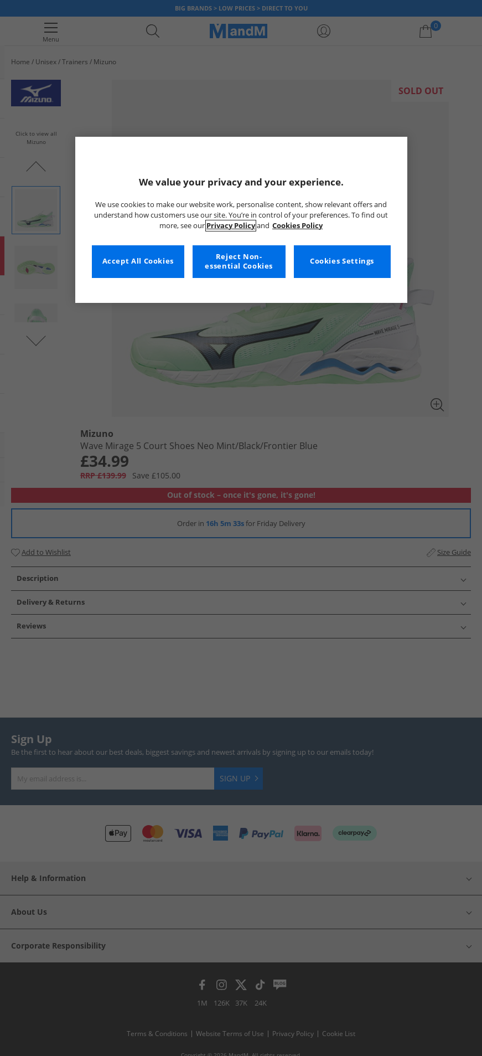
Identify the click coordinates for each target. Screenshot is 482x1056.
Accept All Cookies (138, 261)
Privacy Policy (230, 225)
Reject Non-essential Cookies (239, 261)
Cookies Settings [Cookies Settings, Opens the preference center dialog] (342, 261)
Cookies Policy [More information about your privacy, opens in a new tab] (297, 225)
